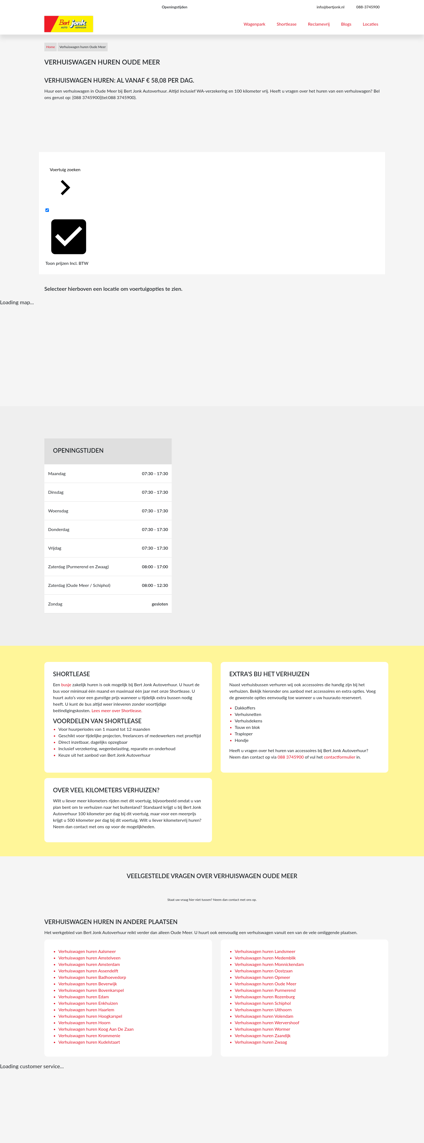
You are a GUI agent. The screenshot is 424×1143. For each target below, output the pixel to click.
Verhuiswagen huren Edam (83, 996)
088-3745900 (368, 7)
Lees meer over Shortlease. (116, 710)
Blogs (346, 23)
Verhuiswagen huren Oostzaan (264, 970)
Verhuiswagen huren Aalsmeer (87, 951)
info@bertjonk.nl (331, 7)
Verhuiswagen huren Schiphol (263, 1003)
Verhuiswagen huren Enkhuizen (88, 1003)
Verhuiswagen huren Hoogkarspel (90, 1016)
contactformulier (339, 756)
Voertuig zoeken (65, 185)
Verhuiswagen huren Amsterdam (89, 964)
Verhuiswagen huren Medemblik (265, 957)
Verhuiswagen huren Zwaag (261, 1041)
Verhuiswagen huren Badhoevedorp (92, 977)
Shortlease (287, 23)
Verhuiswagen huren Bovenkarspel (91, 990)
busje (66, 684)
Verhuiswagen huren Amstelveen (89, 957)
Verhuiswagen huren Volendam (264, 1016)
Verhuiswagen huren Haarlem (86, 1009)
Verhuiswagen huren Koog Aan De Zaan (96, 1029)
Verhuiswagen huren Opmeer (262, 977)
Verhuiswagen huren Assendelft (88, 970)
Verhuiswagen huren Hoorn (84, 1022)
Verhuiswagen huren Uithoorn (263, 1009)
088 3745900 (291, 756)
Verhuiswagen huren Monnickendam (269, 964)
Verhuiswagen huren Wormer (262, 1029)
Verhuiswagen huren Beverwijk (87, 983)
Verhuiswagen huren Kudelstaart (89, 1041)
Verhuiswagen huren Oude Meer (265, 983)
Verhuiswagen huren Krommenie (89, 1035)
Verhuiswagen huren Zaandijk (263, 1035)
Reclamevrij (319, 23)
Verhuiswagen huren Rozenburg (265, 996)
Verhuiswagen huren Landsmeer (265, 951)
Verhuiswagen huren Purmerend (265, 990)
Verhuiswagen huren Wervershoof (267, 1022)
